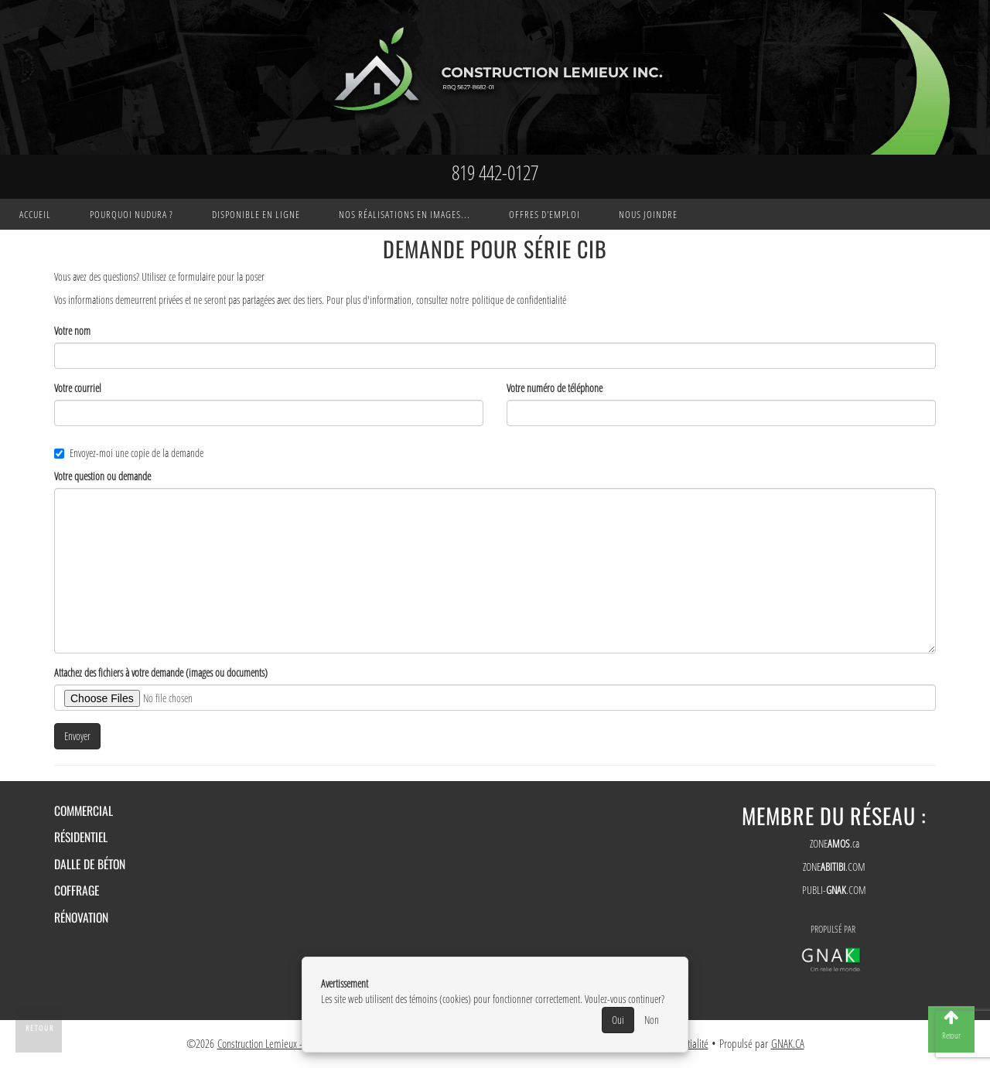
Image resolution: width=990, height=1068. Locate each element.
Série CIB (565, 248)
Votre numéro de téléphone (555, 387)
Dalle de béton (89, 864)
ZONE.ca (834, 843)
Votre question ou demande (102, 476)
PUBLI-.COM (834, 889)
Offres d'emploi (544, 214)
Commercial (83, 810)
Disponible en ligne (256, 214)
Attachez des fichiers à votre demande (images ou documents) (161, 672)
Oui (618, 1019)
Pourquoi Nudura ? (131, 214)
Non (651, 1019)
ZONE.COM (834, 866)
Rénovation (81, 917)
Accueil (35, 214)
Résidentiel (81, 836)
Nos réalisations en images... (404, 214)
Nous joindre (648, 214)
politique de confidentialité (519, 299)
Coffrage (76, 890)
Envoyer (77, 735)
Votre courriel (77, 387)
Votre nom (72, 330)
